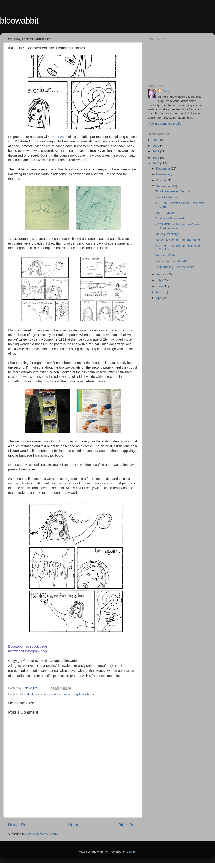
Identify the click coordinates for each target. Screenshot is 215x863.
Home (73, 824)
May (159, 292)
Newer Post (19, 824)
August (161, 274)
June (159, 286)
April (159, 298)
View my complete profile (164, 123)
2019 (156, 145)
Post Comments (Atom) (42, 834)
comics (55, 694)
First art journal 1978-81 (171, 261)
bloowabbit (19, 20)
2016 (156, 163)
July (159, 280)
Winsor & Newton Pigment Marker (178, 239)
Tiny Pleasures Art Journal (173, 191)
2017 (156, 157)
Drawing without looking (171, 218)
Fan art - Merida (166, 197)
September (164, 186)
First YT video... (165, 212)
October (162, 180)
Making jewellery (166, 234)
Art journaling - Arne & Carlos (175, 267)
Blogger (131, 851)
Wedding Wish (165, 255)
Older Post (128, 824)
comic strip (42, 694)
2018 (156, 151)
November (163, 174)
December (163, 168)
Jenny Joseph (71, 694)
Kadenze (57, 137)
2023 (156, 140)
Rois (165, 90)
